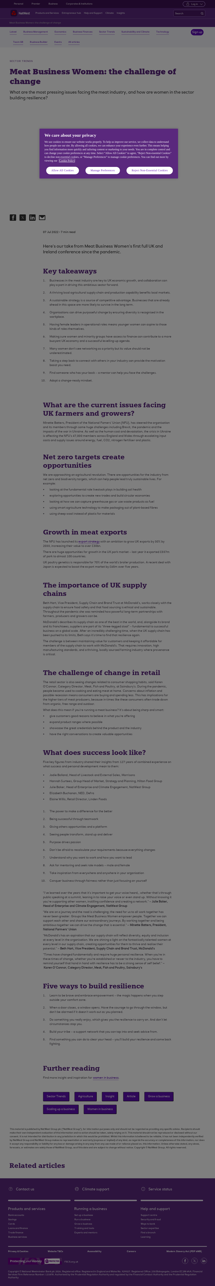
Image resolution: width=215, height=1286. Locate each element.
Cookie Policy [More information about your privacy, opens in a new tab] (67, 160)
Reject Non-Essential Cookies (150, 170)
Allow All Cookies (62, 170)
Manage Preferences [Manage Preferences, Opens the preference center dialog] (103, 170)
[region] (108, 153)
